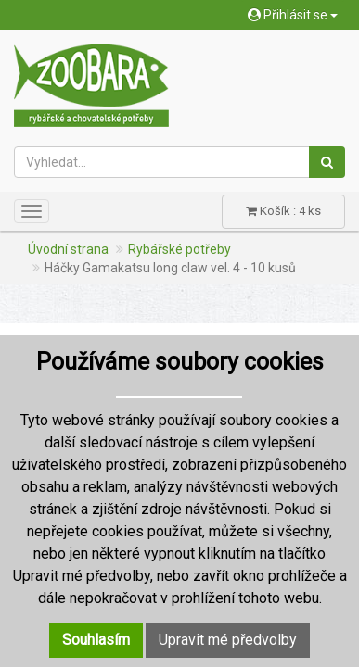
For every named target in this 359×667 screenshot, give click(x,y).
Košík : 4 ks (283, 211)
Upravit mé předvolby (228, 639)
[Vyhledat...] (162, 162)
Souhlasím (96, 639)
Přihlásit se (293, 14)
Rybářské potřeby (179, 249)
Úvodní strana (68, 249)
